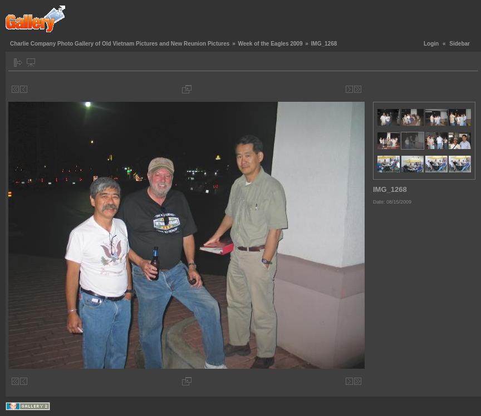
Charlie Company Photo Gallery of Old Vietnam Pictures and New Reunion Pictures (119, 44)
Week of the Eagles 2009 (270, 44)
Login (431, 44)
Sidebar (459, 44)
